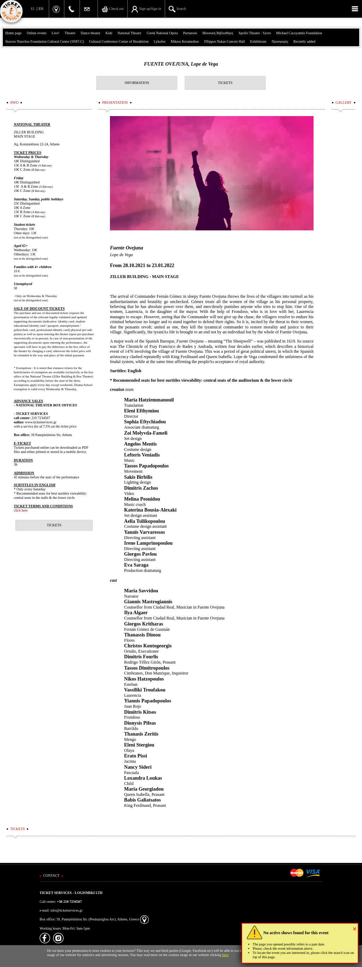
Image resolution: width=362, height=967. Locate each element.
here (225, 955)
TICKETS (225, 83)
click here (21, 510)
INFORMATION (137, 83)
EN (41, 9)
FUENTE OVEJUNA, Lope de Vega (181, 64)
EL (33, 9)
